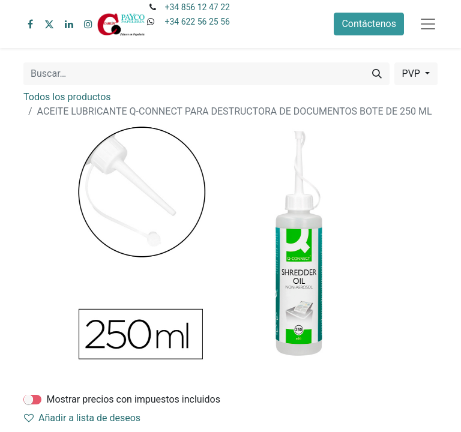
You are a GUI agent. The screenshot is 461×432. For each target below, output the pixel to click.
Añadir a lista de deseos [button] (82, 418)
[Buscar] (377, 73)
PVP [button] (412, 73)
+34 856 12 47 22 (196, 7)
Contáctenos (369, 23)
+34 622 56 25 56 (196, 21)
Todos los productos (67, 97)
